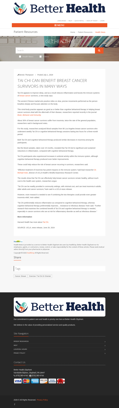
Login (102, 21)
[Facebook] (14, 404)
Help (70, 21)
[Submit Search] (99, 50)
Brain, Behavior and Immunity (29, 115)
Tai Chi (45, 222)
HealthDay (30, 253)
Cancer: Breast (20, 276)
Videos (44, 56)
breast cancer (24, 96)
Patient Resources (85, 32)
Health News (26, 56)
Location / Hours (20, 349)
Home (72, 32)
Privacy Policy (19, 353)
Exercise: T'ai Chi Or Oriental (40, 276)
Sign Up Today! (92, 21)
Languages (61, 21)
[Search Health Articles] (55, 50)
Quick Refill (79, 21)
